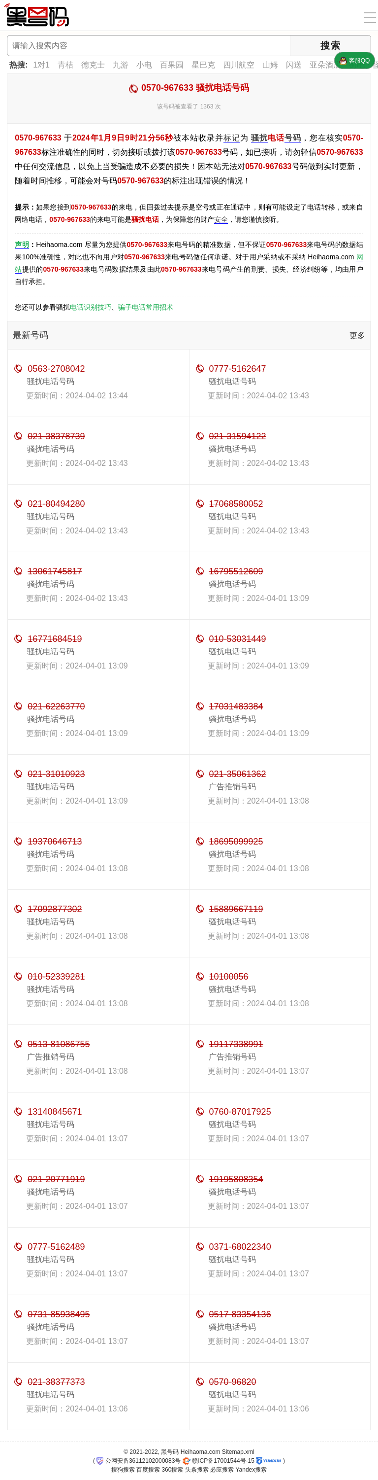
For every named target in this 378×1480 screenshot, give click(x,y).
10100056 (229, 977)
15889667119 (236, 909)
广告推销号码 (232, 786)
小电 (144, 65)
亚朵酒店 (325, 65)
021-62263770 (56, 706)
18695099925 (236, 841)
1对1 (41, 65)
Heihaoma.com (200, 1451)
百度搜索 (148, 1469)
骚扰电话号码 (50, 381)
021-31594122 (237, 436)
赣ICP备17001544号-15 (218, 1460)
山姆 (270, 65)
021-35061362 (237, 774)
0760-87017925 (240, 1112)
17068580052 (236, 504)
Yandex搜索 (251, 1469)
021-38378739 (56, 436)
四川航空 (238, 65)
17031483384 (236, 706)
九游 (120, 65)
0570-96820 (232, 1382)
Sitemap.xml (238, 1451)
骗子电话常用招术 (145, 307)
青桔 (65, 65)
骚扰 (259, 138)
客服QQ (354, 61)
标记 (231, 138)
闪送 (294, 65)
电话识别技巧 (90, 307)
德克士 (93, 65)
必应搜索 (222, 1469)
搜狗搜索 (123, 1469)
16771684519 (55, 639)
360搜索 (172, 1469)
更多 (357, 335)
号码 (292, 138)
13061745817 (55, 571)
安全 (221, 219)
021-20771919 (56, 1179)
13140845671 (55, 1112)
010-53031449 (237, 639)
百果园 (172, 65)
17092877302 (55, 909)
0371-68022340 (240, 1247)
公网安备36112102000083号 (138, 1460)
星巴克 (203, 65)
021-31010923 (56, 774)
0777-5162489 (56, 1247)
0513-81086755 (59, 1044)
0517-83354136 (240, 1314)
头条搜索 (197, 1469)
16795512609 (236, 571)
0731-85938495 (59, 1314)
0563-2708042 (56, 369)
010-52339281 (56, 977)
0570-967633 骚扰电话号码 (195, 88)
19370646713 (55, 841)
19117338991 (236, 1044)
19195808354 (236, 1179)
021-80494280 (56, 504)
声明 (22, 244)
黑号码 (170, 1451)
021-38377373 (56, 1382)
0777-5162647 (237, 369)
